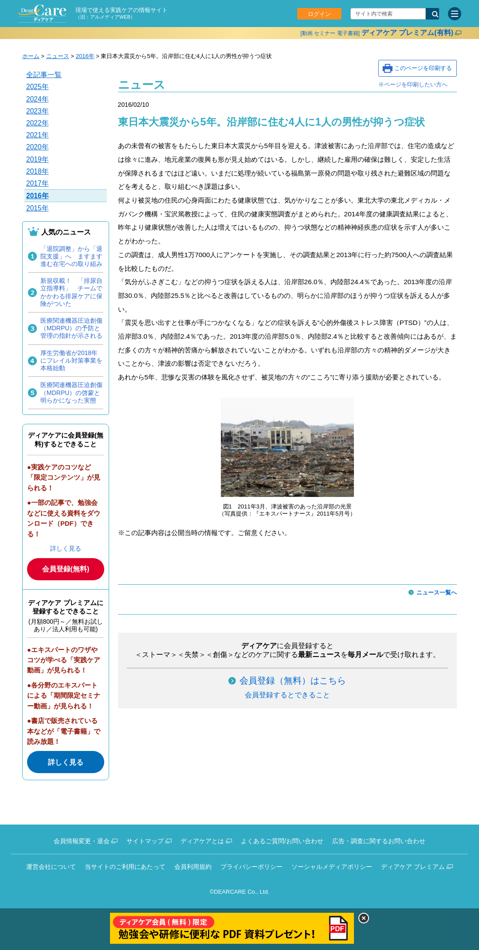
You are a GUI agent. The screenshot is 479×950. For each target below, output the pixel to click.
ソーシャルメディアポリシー (331, 867)
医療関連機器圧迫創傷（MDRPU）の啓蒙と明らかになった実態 (71, 392)
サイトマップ (145, 841)
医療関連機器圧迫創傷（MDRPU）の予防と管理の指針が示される (71, 328)
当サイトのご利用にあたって (125, 867)
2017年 (37, 183)
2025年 (37, 86)
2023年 (37, 111)
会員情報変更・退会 (82, 841)
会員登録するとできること (287, 695)
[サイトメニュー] (454, 13)
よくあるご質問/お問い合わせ (282, 841)
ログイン (319, 14)
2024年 (37, 99)
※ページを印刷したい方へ (413, 84)
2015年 (37, 208)
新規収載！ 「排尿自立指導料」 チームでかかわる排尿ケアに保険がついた (71, 292)
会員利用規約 (193, 867)
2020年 (37, 147)
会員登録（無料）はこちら (293, 680)
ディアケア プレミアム (413, 867)
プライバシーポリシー (251, 867)
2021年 (37, 135)
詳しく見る (65, 548)
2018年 (37, 171)
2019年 (37, 159)
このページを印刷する (423, 68)
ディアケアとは (202, 841)
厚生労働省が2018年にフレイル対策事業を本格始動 (71, 360)
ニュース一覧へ (436, 592)
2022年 (37, 123)
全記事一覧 (44, 74)
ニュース (57, 56)
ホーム (30, 56)
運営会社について (51, 867)
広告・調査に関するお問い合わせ (378, 841)
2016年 (85, 56)
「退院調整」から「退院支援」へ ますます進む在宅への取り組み (71, 256)
